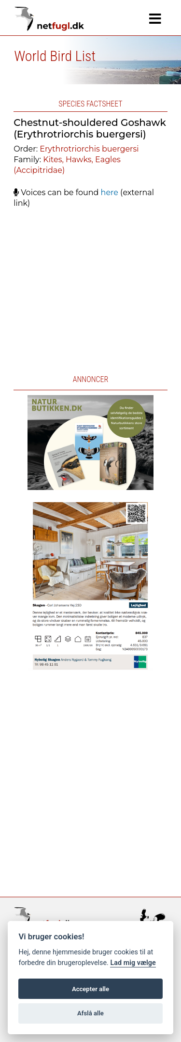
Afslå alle (90, 1013)
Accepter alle (90, 989)
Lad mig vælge (132, 963)
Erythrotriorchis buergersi (89, 148)
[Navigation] (155, 19)
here (109, 192)
